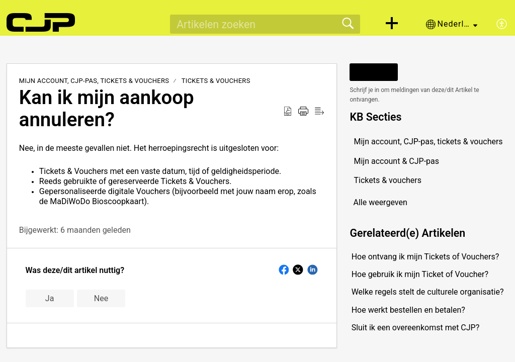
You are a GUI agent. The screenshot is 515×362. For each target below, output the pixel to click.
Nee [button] (101, 298)
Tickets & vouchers (216, 80)
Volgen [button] (374, 72)
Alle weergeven (380, 202)
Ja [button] (49, 298)
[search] (265, 24)
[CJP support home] (41, 22)
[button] (391, 24)
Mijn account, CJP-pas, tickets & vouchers (94, 80)
